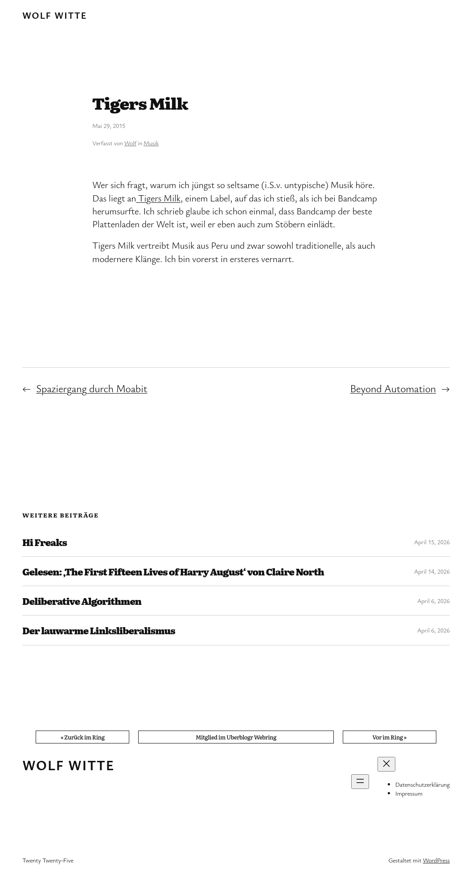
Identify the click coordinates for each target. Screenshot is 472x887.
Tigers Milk (158, 198)
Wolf (130, 143)
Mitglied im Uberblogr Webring (236, 737)
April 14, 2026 (432, 571)
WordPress (436, 860)
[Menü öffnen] (360, 781)
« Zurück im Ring (83, 737)
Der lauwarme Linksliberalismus (98, 630)
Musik (151, 143)
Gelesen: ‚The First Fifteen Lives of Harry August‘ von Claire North (173, 571)
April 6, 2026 (433, 600)
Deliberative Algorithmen (81, 600)
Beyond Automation (393, 388)
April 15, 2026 (432, 542)
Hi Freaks (44, 541)
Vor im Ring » (389, 737)
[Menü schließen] (386, 764)
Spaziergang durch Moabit (91, 388)
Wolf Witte (54, 15)
